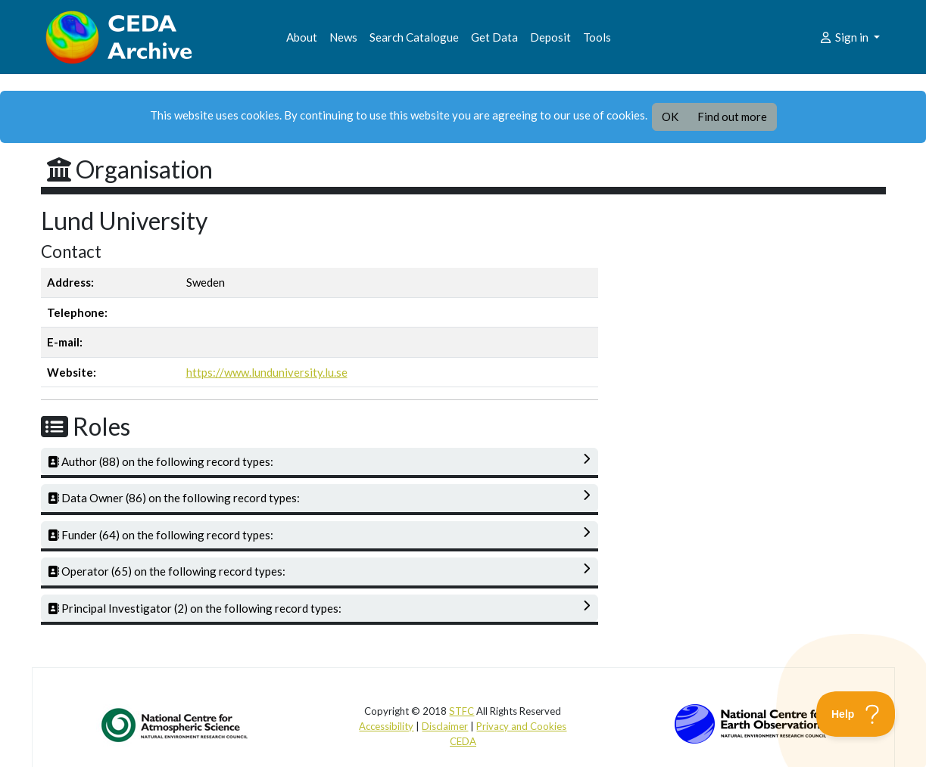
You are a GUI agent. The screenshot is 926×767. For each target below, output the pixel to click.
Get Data (494, 37)
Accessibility (386, 726)
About (301, 37)
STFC (461, 711)
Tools (597, 37)
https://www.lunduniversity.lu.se (267, 372)
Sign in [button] (844, 37)
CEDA (463, 741)
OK (670, 116)
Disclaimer (445, 726)
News (343, 37)
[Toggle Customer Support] (856, 714)
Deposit (550, 37)
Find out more (732, 116)
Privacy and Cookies (521, 726)
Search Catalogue (414, 37)
